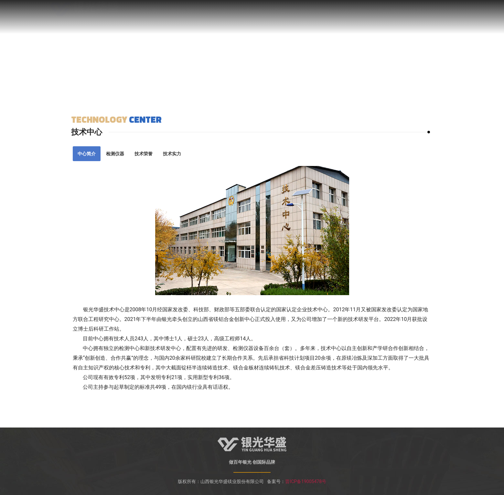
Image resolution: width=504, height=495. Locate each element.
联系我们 (390, 14)
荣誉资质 (215, 14)
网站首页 (145, 14)
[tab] (87, 153)
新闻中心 (320, 14)
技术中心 (250, 14)
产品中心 (285, 14)
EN (417, 14)
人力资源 (355, 14)
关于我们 (180, 14)
